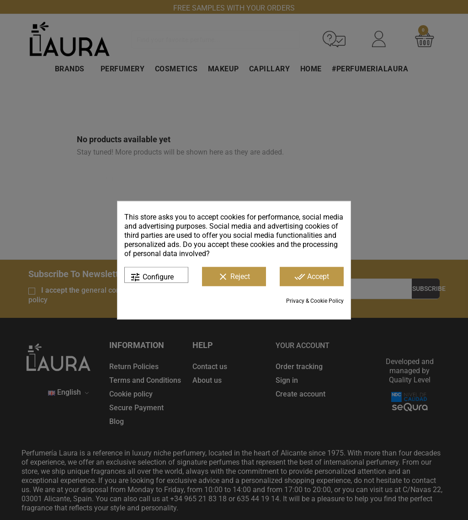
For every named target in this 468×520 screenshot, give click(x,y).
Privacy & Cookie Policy (315, 300)
